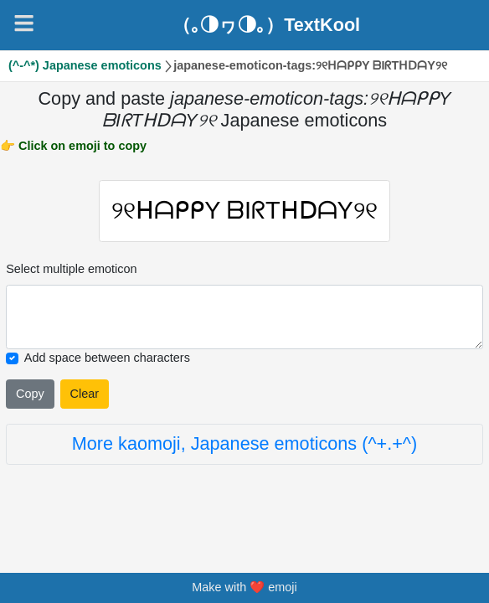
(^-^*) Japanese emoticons (85, 65)
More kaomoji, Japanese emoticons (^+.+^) (244, 443)
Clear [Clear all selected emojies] (84, 393)
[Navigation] (23, 23)
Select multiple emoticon (71, 269)
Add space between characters (107, 357)
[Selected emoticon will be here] (244, 317)
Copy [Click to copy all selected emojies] (30, 393)
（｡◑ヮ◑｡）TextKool (266, 25)
